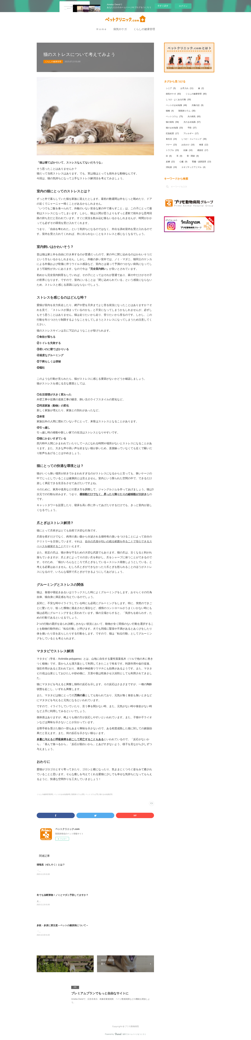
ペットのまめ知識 (176, 105)
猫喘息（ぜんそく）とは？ (51, 864)
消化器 (171, 167)
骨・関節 (193, 156)
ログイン (183, 6)
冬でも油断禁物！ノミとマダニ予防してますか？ (62, 895)
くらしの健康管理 (144, 29)
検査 (203, 145)
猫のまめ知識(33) (105, 794)
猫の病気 (172, 122)
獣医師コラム (186, 111)
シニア (171, 88)
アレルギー (190, 133)
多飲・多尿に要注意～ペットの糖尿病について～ (62, 925)
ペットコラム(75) (92, 794)
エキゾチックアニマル (193, 167)
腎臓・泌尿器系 (201, 161)
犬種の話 (197, 105)
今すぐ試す (163, 6)
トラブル (172, 150)
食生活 (171, 139)
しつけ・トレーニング (193, 139)
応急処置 (172, 133)
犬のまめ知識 (191, 122)
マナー (171, 145)
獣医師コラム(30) (77, 794)
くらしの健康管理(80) (45, 794)
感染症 (202, 150)
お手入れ (186, 88)
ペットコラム (174, 116)
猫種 (170, 111)
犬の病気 (193, 116)
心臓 (183, 161)
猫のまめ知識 (174, 128)
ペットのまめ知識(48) (62, 794)
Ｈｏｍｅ (101, 29)
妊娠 (187, 150)
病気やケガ (120, 29)
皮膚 (170, 161)
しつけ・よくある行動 (178, 99)
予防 (191, 128)
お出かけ (187, 145)
